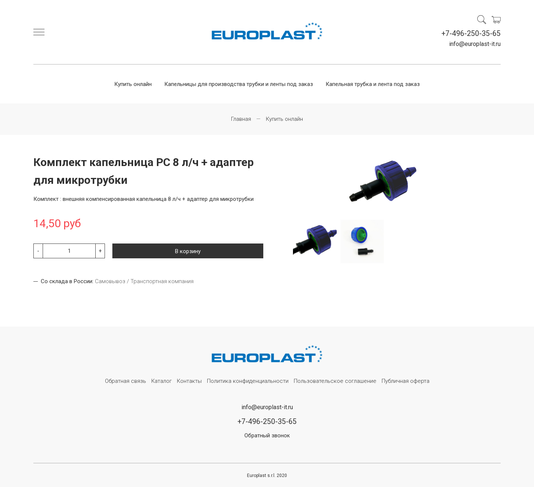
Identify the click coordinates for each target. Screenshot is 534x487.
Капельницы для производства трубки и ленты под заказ (238, 84)
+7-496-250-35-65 (471, 33)
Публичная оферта (405, 381)
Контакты (189, 381)
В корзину (188, 251)
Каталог (161, 381)
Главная (241, 119)
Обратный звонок (267, 435)
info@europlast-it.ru (475, 43)
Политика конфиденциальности (248, 381)
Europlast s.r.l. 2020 (267, 475)
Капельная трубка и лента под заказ (373, 84)
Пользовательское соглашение (335, 381)
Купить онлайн (133, 84)
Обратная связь (125, 381)
